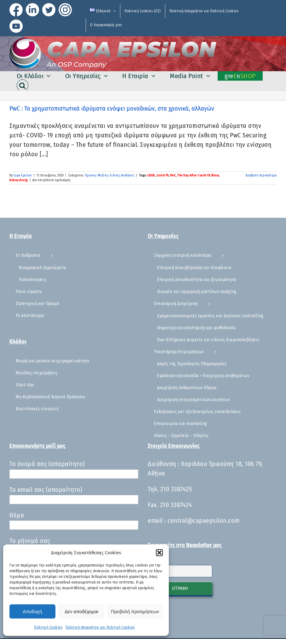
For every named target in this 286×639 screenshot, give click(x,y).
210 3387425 (176, 489)
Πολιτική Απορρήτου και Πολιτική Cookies (100, 627)
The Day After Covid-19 (193, 175)
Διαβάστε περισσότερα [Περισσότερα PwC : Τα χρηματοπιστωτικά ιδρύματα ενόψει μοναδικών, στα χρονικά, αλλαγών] (261, 175)
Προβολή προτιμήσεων (135, 611)
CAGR (151, 175)
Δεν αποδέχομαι (81, 611)
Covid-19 (163, 175)
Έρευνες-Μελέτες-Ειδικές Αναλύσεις (110, 175)
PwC (173, 175)
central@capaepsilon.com (204, 520)
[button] (159, 553)
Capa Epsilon (23, 175)
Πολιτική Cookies (48, 627)
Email (153, 561)
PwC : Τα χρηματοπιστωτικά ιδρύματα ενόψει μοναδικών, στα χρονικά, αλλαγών (111, 108)
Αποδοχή (32, 611)
